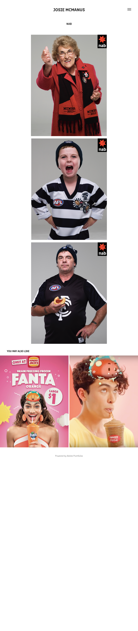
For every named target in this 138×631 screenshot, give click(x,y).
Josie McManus (69, 9)
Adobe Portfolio (75, 455)
